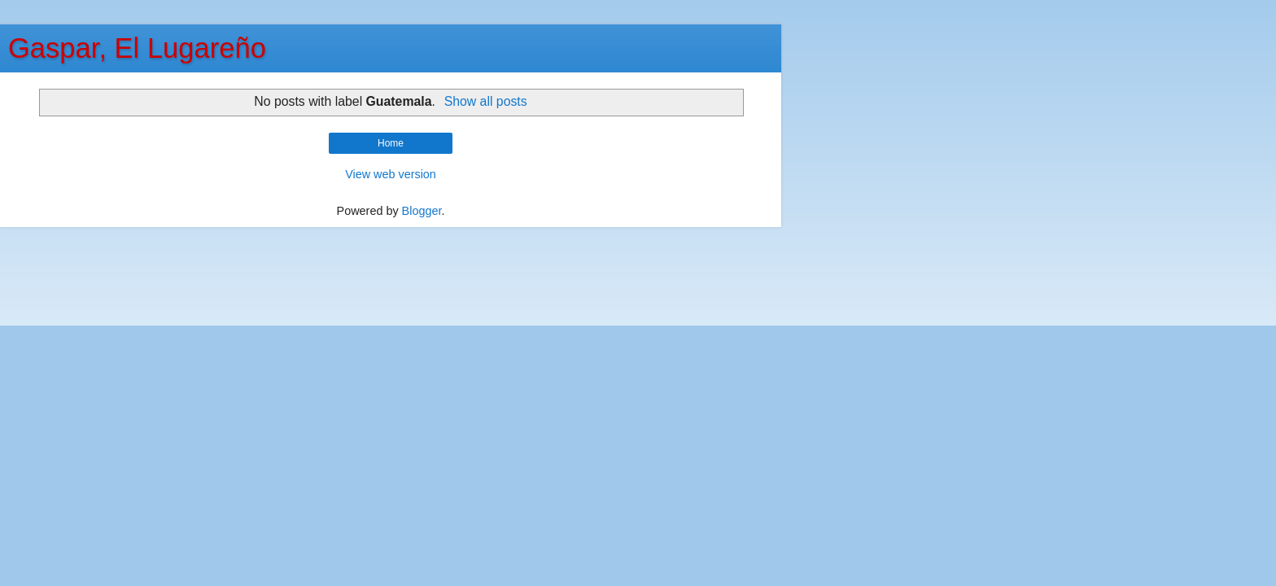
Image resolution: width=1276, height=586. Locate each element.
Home (391, 143)
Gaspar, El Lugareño (137, 48)
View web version (390, 174)
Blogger (422, 210)
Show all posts (485, 101)
